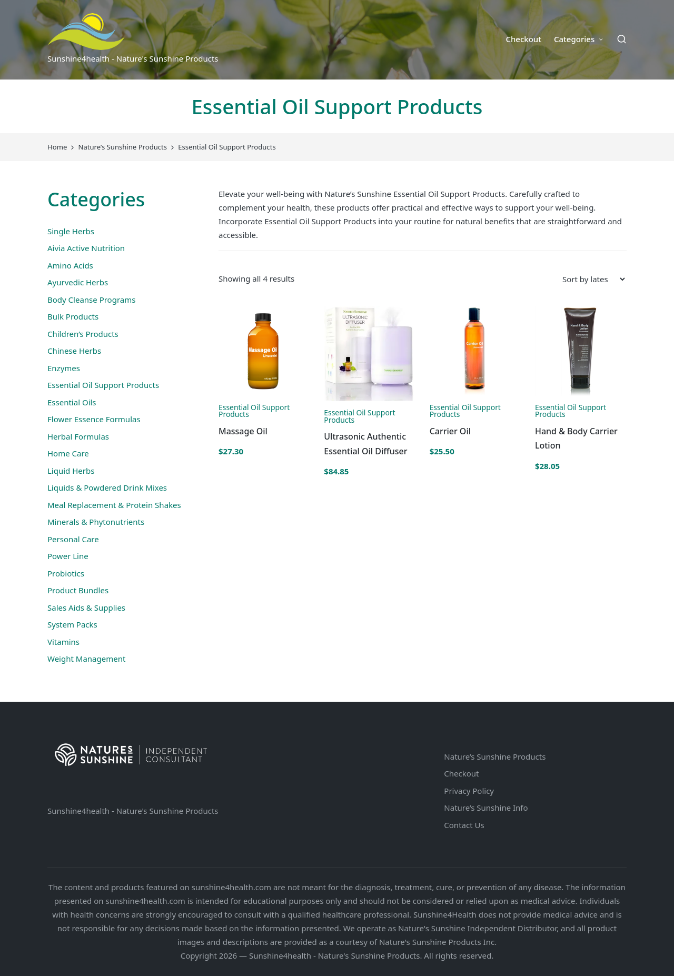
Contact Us (464, 825)
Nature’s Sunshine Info (486, 807)
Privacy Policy (469, 790)
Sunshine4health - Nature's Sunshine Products (133, 810)
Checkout (461, 773)
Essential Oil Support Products (254, 411)
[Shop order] (593, 279)
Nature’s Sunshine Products (495, 756)
